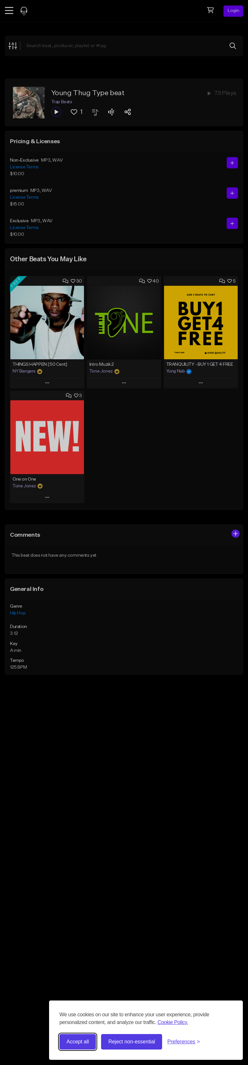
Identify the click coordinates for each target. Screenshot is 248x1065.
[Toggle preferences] (183, 1042)
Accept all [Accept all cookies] (78, 1041)
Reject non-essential (131, 1041)
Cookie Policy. (173, 1022)
